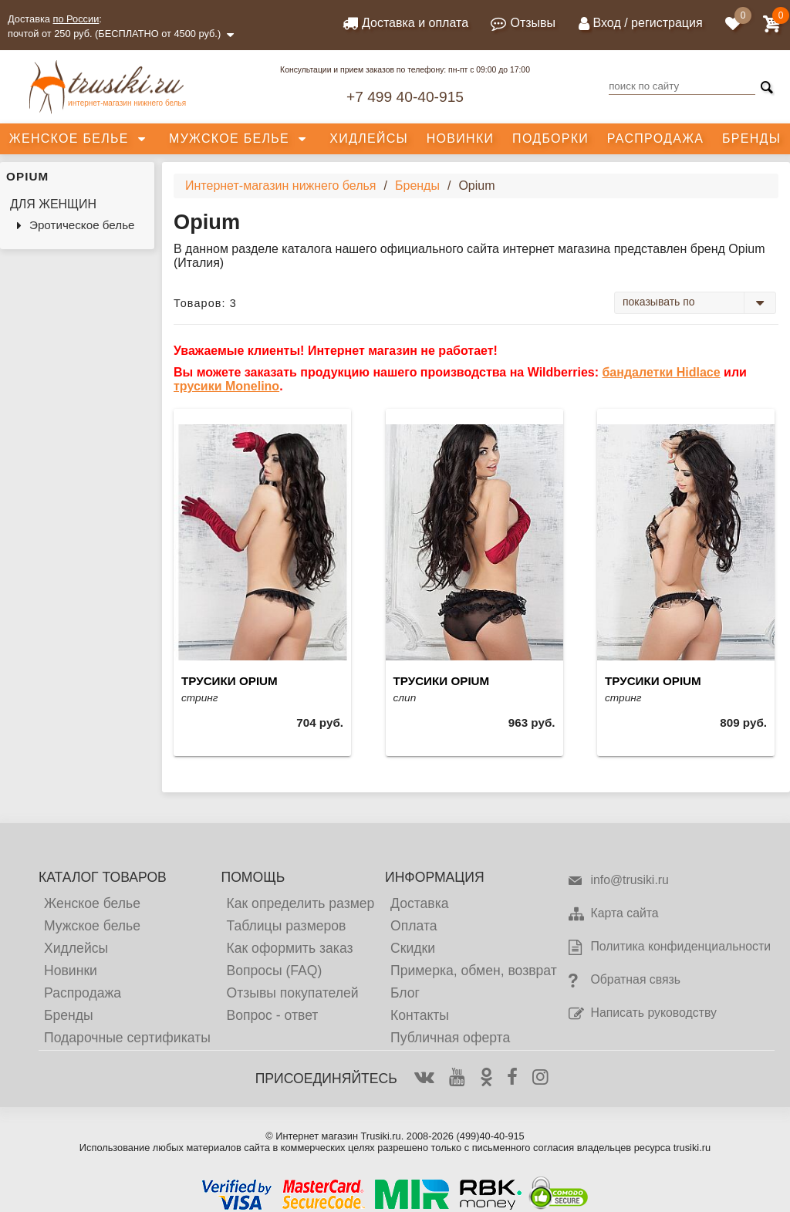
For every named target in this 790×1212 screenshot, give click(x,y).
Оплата (413, 925)
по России (76, 19)
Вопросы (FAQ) (274, 970)
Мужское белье (229, 138)
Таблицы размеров (286, 925)
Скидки (412, 948)
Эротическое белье (82, 224)
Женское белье (69, 138)
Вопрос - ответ (272, 1015)
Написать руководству (641, 1013)
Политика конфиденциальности (669, 947)
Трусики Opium (229, 680)
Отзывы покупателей (292, 993)
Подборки (550, 138)
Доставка (419, 903)
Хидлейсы (368, 138)
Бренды (751, 138)
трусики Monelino (226, 386)
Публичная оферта (450, 1037)
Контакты (419, 1015)
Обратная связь (623, 980)
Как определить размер (300, 903)
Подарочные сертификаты (127, 1037)
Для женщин (53, 204)
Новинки (461, 138)
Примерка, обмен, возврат (473, 970)
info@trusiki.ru (617, 881)
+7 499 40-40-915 (405, 97)
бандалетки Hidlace (661, 372)
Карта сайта (612, 914)
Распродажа (655, 138)
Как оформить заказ (289, 948)
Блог (405, 993)
